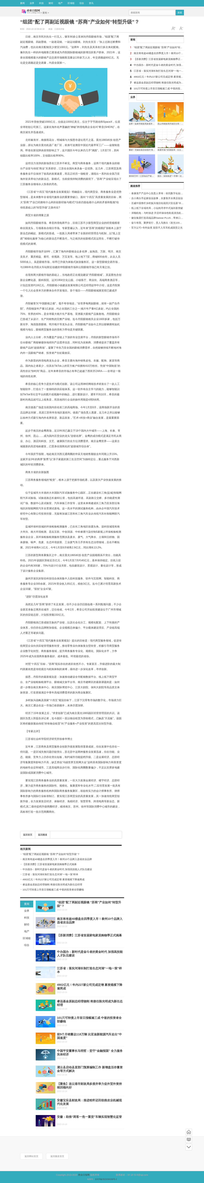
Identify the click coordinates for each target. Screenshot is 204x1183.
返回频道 (42, 834)
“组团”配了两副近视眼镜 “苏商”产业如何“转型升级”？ (51, 854)
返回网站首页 (31, 1156)
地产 (60, 3)
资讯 (91, 3)
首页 (188, 1132)
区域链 (71, 3)
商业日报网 (84, 1175)
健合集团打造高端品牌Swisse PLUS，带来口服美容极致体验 (164, 217)
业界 (32, 3)
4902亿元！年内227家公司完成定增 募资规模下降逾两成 (53, 879)
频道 (188, 1139)
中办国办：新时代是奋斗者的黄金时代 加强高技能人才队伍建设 (57, 869)
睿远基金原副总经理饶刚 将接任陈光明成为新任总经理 (52, 884)
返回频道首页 (57, 1156)
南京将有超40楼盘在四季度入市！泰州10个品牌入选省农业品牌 (57, 859)
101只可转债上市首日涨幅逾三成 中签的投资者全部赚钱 (53, 889)
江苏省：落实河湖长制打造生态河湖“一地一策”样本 (50, 874)
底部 (188, 1147)
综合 (81, 3)
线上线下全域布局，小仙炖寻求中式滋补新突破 (157, 208)
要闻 (22, 3)
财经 (51, 3)
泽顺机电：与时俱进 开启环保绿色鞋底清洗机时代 (158, 213)
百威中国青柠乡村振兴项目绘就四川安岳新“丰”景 (158, 203)
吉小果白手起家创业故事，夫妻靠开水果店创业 (157, 198)
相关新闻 (25, 849)
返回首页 (27, 834)
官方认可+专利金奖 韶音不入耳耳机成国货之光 (157, 227)
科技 (41, 3)
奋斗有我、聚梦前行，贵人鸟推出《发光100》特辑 (159, 222)
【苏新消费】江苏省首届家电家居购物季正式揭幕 (50, 864)
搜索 (179, 12)
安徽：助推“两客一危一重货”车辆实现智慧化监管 (89, 1116)
